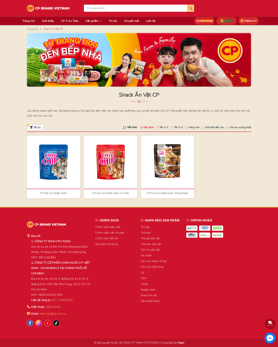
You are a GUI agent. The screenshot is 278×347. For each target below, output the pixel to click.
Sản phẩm (94, 21)
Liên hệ (150, 21)
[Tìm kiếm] (190, 8)
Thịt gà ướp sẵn (150, 238)
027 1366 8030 (62, 300)
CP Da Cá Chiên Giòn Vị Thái (110, 193)
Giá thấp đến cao (214, 127)
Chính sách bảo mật (107, 227)
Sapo (181, 343)
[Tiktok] (56, 323)
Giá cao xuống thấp (240, 127)
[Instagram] (39, 323)
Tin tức (113, 21)
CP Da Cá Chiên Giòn (53, 193)
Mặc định (149, 127)
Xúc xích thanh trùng (154, 261)
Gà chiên (146, 255)
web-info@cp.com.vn (52, 314)
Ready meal (148, 290)
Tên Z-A (178, 127)
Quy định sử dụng (106, 244)
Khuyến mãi (131, 21)
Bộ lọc (34, 126)
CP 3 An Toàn (70, 21)
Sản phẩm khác (150, 301)
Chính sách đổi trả (106, 238)
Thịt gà (145, 227)
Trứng (144, 284)
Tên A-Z (163, 127)
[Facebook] (30, 323)
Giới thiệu (48, 21)
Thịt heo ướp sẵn (151, 244)
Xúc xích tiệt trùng (152, 267)
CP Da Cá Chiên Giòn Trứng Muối (167, 193)
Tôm (143, 278)
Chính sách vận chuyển (109, 233)
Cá (142, 273)
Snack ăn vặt (149, 295)
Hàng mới (194, 127)
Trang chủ (28, 21)
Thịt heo (146, 233)
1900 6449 (52, 307)
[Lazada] (47, 323)
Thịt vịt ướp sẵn (150, 250)
